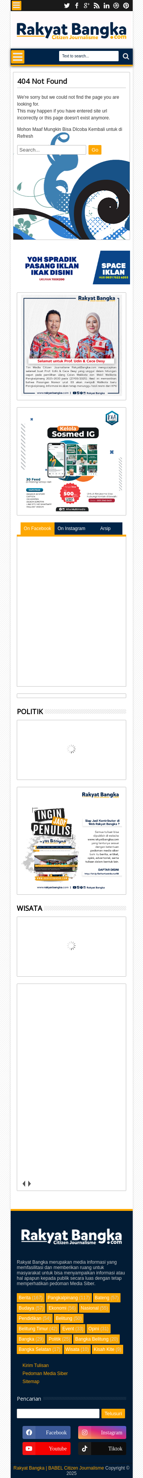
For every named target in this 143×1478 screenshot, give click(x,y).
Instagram (87, 5)
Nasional (90, 1308)
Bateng (102, 1297)
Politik (54, 1339)
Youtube (67, 5)
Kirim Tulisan (35, 1365)
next (29, 1184)
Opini (93, 1328)
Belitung (64, 1318)
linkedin (106, 5)
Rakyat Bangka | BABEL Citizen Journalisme (58, 1468)
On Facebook (37, 528)
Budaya (26, 1308)
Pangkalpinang (63, 1297)
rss (96, 5)
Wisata (73, 1349)
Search (125, 56)
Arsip (105, 528)
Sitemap (30, 1381)
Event (68, 1328)
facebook (77, 5)
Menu (16, 5)
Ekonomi (57, 1308)
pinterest (126, 5)
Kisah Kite (104, 1349)
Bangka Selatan (35, 1349)
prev (24, 1184)
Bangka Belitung (91, 1339)
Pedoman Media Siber (45, 1373)
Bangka (26, 1339)
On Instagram (71, 528)
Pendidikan (30, 1318)
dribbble (116, 5)
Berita (25, 1297)
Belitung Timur (33, 1328)
